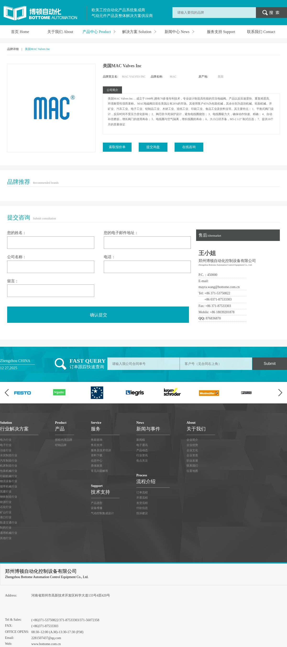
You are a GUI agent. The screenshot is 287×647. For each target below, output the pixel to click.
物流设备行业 (8, 481)
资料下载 (96, 455)
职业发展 (192, 460)
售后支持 (96, 445)
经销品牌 (60, 445)
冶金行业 (5, 450)
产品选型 (96, 503)
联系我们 (192, 465)
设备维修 (96, 508)
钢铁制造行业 (8, 496)
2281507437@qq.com (46, 638)
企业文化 (192, 450)
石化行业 (5, 507)
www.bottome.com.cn (46, 644)
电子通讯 (142, 445)
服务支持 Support (221, 32)
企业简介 (192, 439)
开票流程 (142, 497)
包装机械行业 (8, 471)
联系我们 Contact (261, 32)
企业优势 (192, 445)
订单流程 (142, 492)
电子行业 (5, 445)
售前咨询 (96, 439)
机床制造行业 (8, 465)
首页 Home (20, 32)
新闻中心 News (180, 31)
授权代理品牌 (63, 439)
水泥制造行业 (8, 455)
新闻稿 (140, 439)
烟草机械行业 (8, 486)
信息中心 (96, 460)
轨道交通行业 (8, 522)
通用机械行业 (8, 533)
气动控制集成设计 (102, 513)
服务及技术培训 (101, 450)
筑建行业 (5, 491)
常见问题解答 (99, 471)
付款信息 (142, 508)
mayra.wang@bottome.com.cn (219, 287)
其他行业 (5, 538)
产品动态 (142, 450)
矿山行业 (5, 512)
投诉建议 (142, 513)
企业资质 (192, 455)
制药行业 (5, 527)
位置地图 (192, 471)
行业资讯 (142, 455)
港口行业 (5, 517)
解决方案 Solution (139, 31)
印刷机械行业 (8, 476)
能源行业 (5, 502)
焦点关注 (142, 460)
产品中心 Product (99, 31)
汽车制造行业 (8, 460)
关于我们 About (60, 32)
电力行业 (5, 439)
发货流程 (142, 503)
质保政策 (96, 465)
